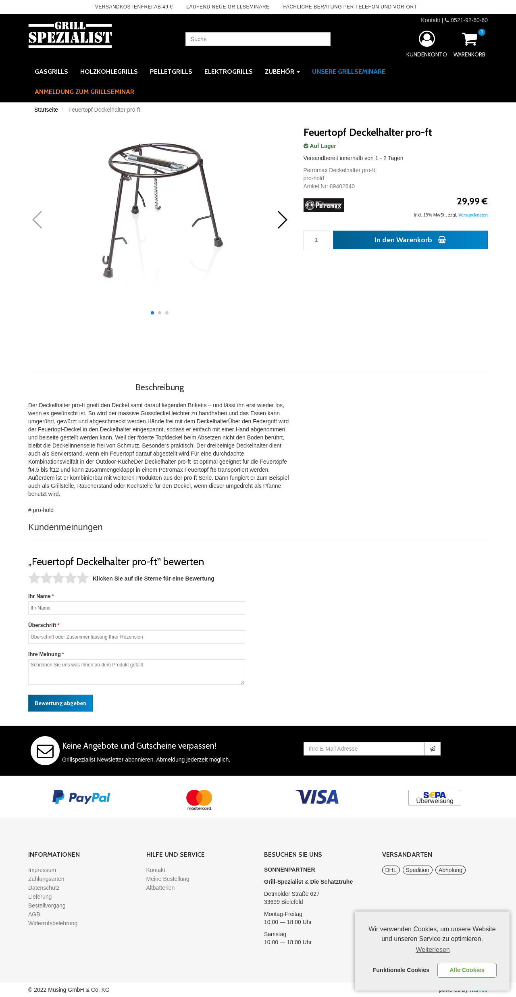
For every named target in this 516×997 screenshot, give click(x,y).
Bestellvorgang (47, 905)
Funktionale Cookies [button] (401, 970)
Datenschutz (44, 888)
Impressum (42, 870)
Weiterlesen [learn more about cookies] (433, 949)
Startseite (46, 109)
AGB (34, 914)
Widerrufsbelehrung (52, 923)
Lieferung (40, 896)
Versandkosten (473, 214)
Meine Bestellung (167, 879)
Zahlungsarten (46, 879)
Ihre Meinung (44, 654)
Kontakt (430, 20)
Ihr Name (39, 596)
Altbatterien (160, 888)
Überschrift (42, 625)
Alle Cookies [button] (466, 970)
